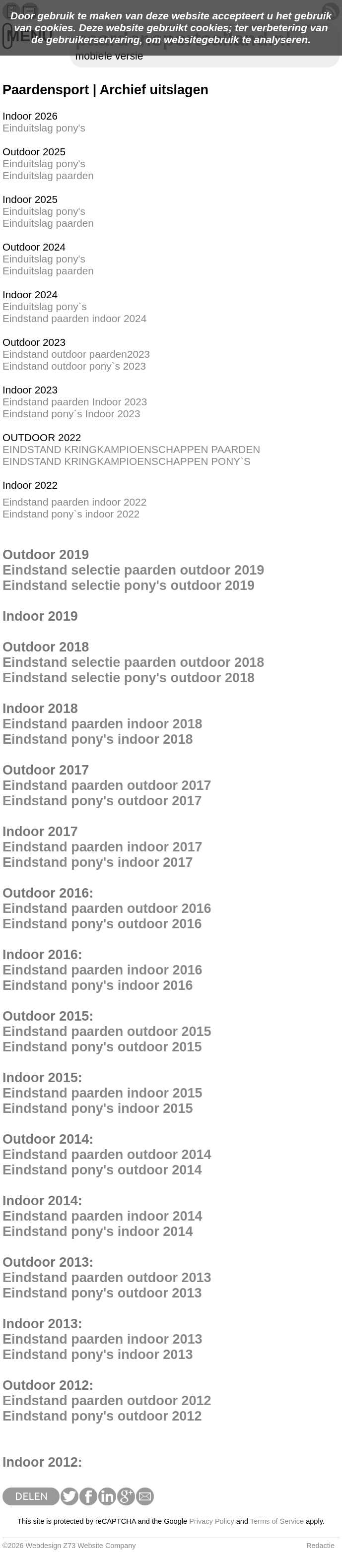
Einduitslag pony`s (44, 306)
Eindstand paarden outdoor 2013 (106, 1277)
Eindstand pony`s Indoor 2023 (71, 413)
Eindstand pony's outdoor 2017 (102, 800)
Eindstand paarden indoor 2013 (102, 1339)
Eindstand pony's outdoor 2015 (102, 1046)
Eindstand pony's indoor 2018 (97, 739)
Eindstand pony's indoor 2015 (97, 1108)
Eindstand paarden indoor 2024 (74, 318)
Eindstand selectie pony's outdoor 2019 (128, 585)
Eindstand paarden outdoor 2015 (106, 1031)
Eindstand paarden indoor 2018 (102, 723)
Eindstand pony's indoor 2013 (97, 1354)
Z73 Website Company (99, 1546)
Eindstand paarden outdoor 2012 (106, 1400)
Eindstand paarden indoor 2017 (102, 847)
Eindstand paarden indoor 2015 (102, 1093)
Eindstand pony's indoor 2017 (97, 862)
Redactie (320, 1546)
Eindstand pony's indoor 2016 (97, 985)
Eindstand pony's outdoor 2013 (102, 1293)
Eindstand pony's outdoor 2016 (102, 923)
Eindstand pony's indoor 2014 (97, 1231)
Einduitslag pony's (43, 127)
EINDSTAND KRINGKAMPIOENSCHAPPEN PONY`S (126, 461)
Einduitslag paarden (48, 175)
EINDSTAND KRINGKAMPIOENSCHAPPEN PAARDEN (131, 449)
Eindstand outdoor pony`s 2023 (74, 366)
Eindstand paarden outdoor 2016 (106, 908)
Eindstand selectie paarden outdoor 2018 (133, 662)
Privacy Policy (211, 1521)
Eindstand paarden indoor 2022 (74, 502)
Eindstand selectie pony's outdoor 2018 (128, 677)
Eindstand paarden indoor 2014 (102, 1216)
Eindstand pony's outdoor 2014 (102, 1170)
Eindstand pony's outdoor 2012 (102, 1416)
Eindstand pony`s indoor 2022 (70, 513)
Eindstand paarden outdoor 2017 (106, 785)
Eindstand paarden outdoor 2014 (106, 1154)
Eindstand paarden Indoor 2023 (74, 401)
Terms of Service (277, 1521)
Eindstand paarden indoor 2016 (102, 970)
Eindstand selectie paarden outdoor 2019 (133, 570)
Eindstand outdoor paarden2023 (76, 354)
